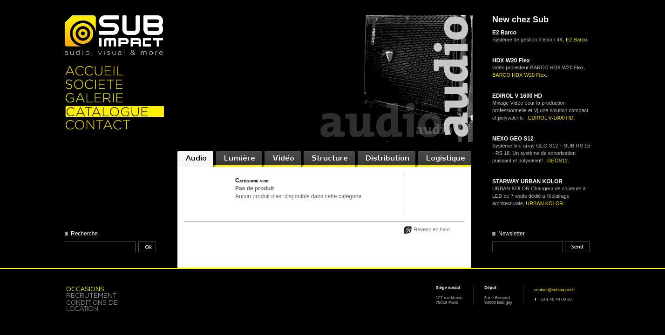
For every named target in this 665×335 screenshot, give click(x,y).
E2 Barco (576, 39)
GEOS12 (557, 160)
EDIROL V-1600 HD (550, 118)
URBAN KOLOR (544, 203)
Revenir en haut (432, 229)
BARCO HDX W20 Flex (519, 75)
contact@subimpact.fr (554, 290)
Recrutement (114, 295)
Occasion (114, 288)
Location (114, 306)
